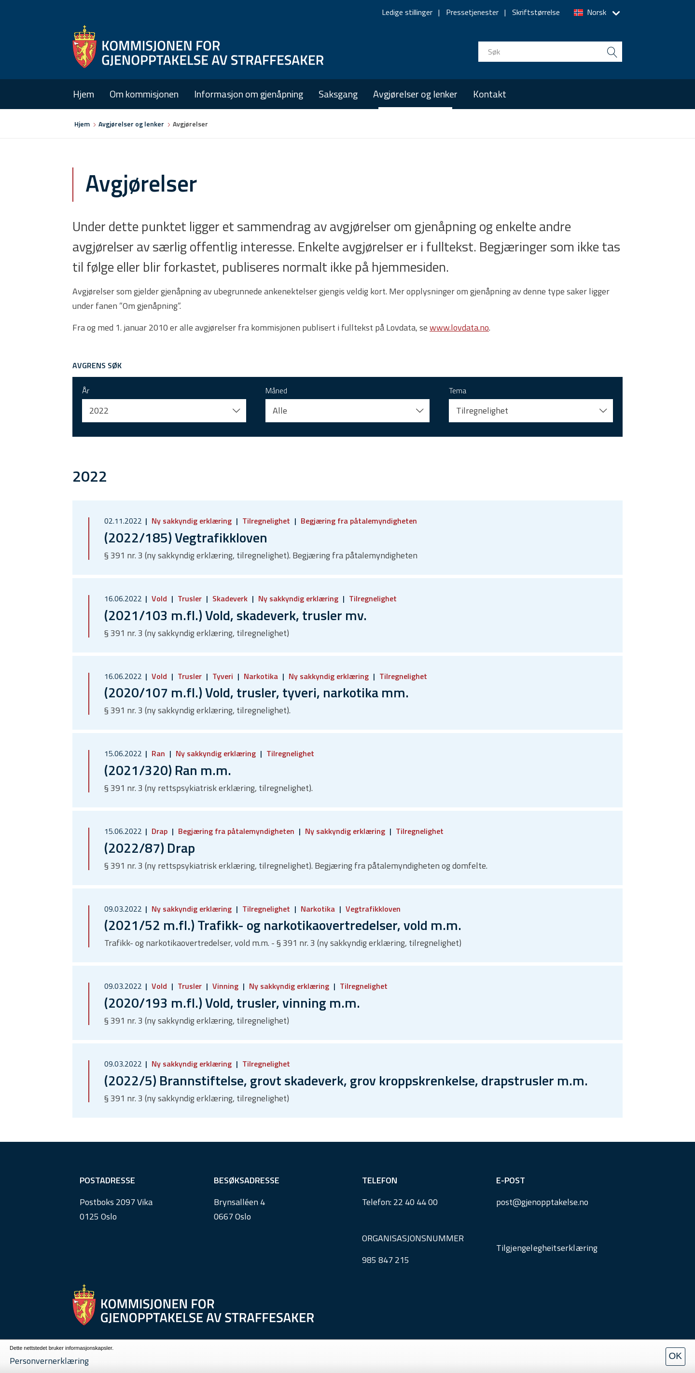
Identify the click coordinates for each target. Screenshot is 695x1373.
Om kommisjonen (144, 93)
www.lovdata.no (459, 327)
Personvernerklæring (49, 1360)
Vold (159, 598)
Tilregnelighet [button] (482, 410)
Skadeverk (230, 598)
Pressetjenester (472, 12)
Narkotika (261, 676)
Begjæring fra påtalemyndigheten (358, 521)
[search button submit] (612, 51)
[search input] (550, 51)
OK (675, 1356)
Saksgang (338, 93)
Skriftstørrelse (536, 12)
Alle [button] (280, 410)
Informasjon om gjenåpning (248, 93)
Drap (159, 831)
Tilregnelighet (266, 521)
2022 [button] (99, 410)
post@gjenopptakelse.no (542, 1201)
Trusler (190, 598)
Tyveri (222, 676)
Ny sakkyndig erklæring (192, 521)
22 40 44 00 (415, 1201)
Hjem (83, 93)
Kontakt (489, 93)
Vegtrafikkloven (372, 909)
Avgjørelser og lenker (415, 93)
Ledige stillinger (407, 12)
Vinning (225, 986)
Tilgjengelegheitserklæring (547, 1247)
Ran (158, 753)
